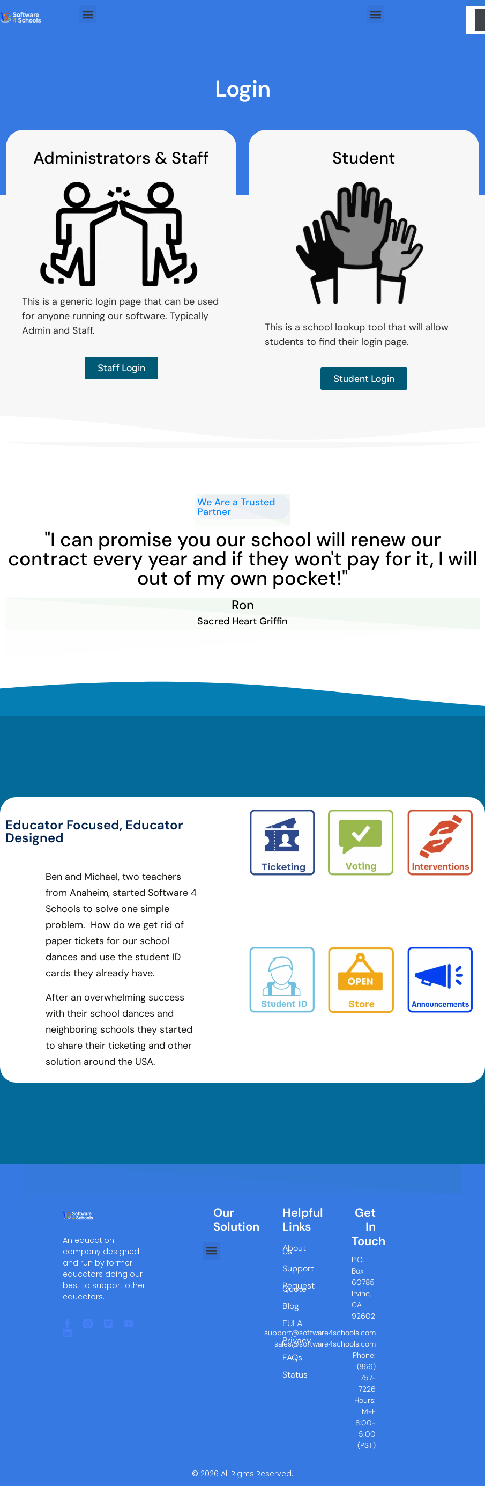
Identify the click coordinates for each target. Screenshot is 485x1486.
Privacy (291, 1340)
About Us (291, 1249)
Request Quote (291, 1287)
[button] (87, 14)
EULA (291, 1323)
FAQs (291, 1357)
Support (291, 1268)
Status (291, 1374)
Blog (290, 1306)
